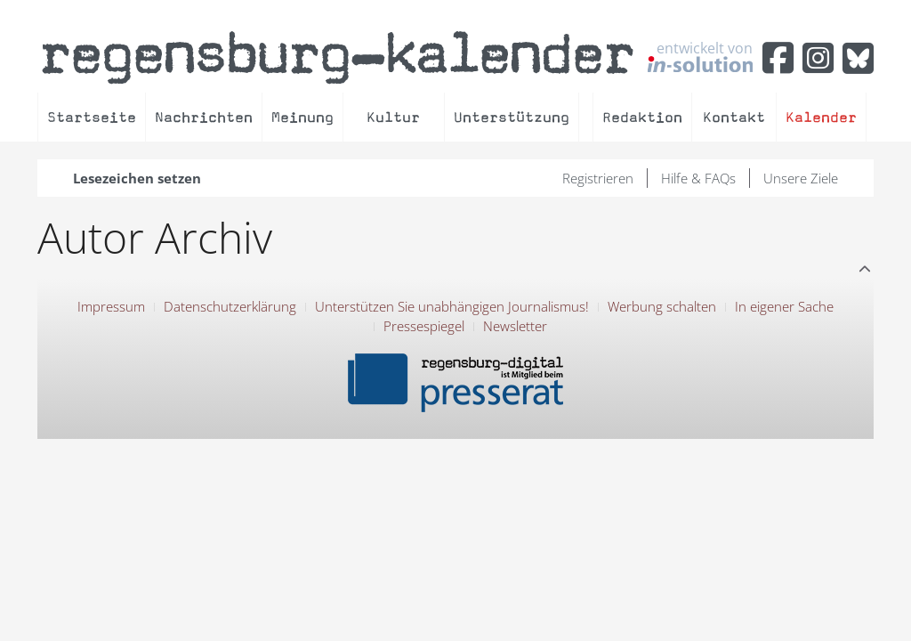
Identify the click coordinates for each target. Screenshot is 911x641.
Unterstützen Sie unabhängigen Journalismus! (452, 306)
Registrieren (597, 178)
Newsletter (515, 326)
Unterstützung (511, 117)
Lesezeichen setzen (137, 178)
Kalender (821, 117)
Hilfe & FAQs (698, 178)
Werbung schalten (662, 306)
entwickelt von (700, 56)
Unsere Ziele (800, 178)
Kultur (393, 117)
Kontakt (734, 117)
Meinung (302, 117)
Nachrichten (204, 117)
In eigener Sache (784, 306)
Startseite (91, 117)
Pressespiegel (423, 326)
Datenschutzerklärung (230, 306)
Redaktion (642, 117)
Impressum (111, 306)
